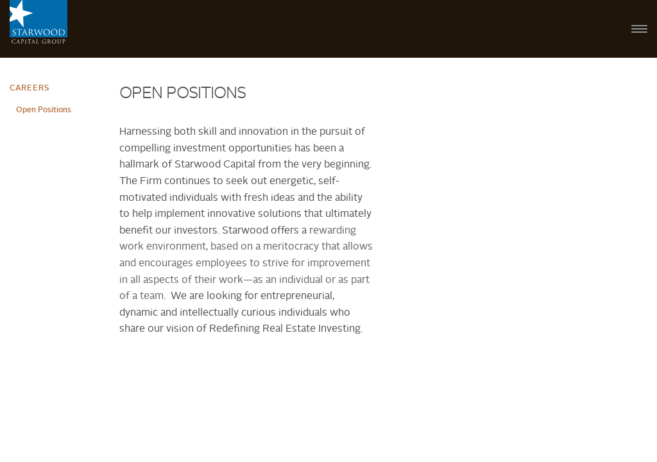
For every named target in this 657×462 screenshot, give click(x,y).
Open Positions (43, 110)
